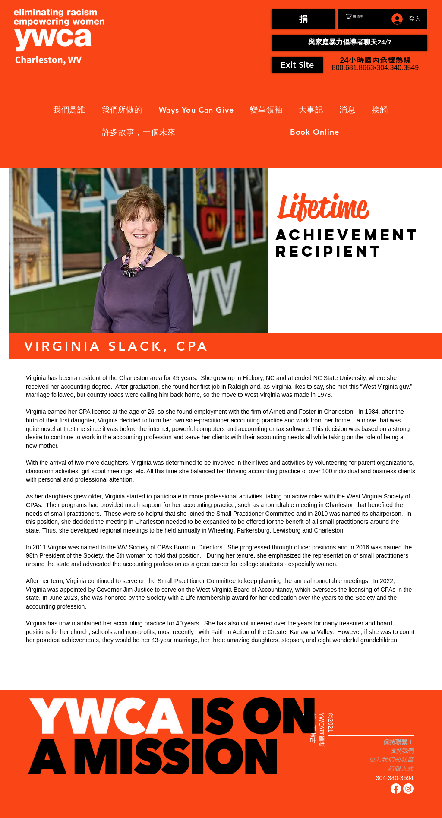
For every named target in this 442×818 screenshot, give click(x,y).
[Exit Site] (297, 65)
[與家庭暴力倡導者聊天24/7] (349, 43)
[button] (364, 16)
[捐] (303, 19)
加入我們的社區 (391, 759)
